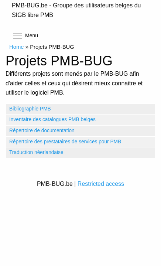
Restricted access (101, 184)
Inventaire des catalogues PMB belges (52, 119)
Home (16, 47)
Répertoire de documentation (42, 130)
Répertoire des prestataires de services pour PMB (65, 141)
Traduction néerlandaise (36, 152)
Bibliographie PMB (30, 109)
